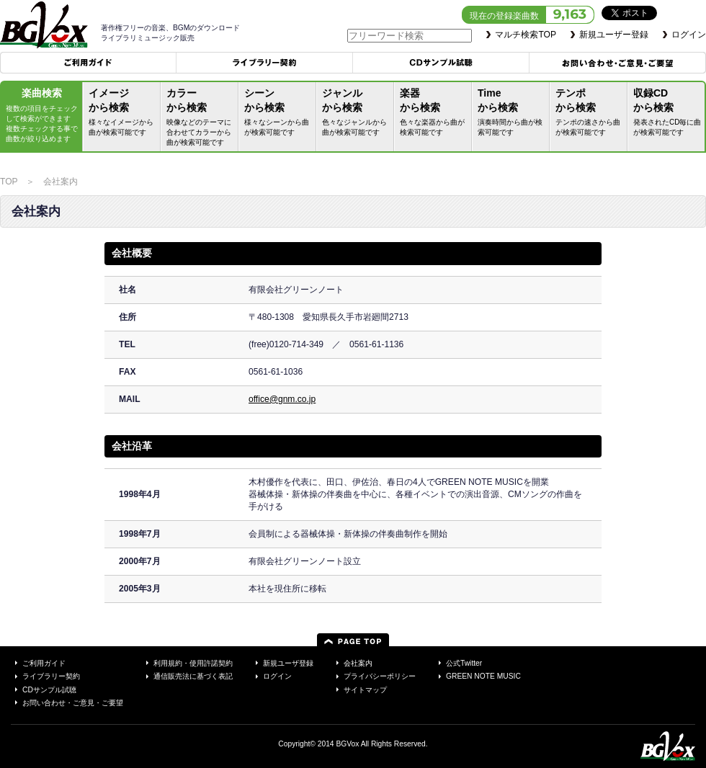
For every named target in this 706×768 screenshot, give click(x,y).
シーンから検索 (278, 113)
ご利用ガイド (88, 62)
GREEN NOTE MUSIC (483, 676)
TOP (8, 182)
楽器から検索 (434, 113)
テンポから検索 (590, 113)
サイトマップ (365, 690)
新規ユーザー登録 (613, 35)
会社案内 (358, 663)
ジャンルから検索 (356, 113)
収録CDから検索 (667, 113)
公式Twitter (464, 663)
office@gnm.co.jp (282, 399)
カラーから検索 (201, 119)
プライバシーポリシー (380, 676)
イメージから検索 (123, 113)
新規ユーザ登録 (288, 663)
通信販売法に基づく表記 (193, 676)
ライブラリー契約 (264, 62)
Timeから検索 (512, 113)
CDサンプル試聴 (441, 62)
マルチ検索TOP (525, 35)
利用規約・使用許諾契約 (193, 663)
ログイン (688, 35)
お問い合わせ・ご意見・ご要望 (618, 62)
